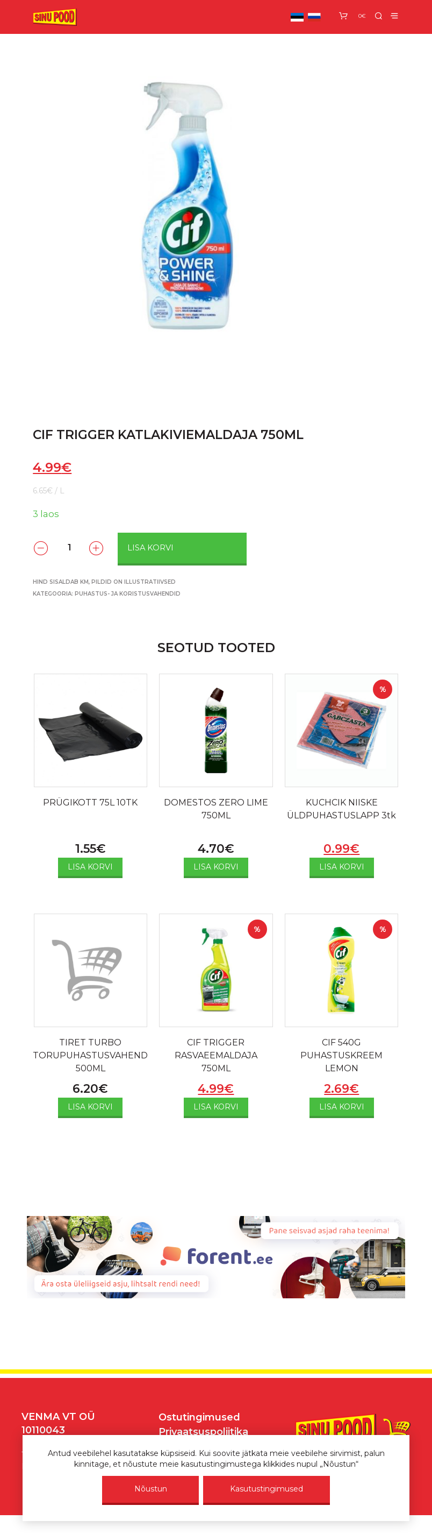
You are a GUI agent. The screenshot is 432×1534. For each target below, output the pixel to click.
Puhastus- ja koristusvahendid (128, 593)
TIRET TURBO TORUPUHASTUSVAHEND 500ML (90, 1055)
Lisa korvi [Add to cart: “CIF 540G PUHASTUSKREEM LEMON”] (341, 1107)
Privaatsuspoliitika (203, 1432)
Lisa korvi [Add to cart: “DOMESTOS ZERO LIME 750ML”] (216, 867)
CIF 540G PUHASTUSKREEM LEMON (341, 1055)
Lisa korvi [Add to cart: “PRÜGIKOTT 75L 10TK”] (90, 867)
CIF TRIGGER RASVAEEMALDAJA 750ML (216, 1055)
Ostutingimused (199, 1417)
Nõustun (150, 1489)
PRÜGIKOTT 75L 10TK (90, 802)
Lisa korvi (150, 548)
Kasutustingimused (266, 1489)
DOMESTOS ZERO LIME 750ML (216, 809)
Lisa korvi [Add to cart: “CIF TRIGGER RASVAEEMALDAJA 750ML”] (216, 1107)
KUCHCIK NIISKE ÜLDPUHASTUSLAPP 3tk (341, 809)
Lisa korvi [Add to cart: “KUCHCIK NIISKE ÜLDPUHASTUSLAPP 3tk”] (341, 867)
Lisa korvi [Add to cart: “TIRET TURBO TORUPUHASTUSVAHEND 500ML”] (90, 1107)
